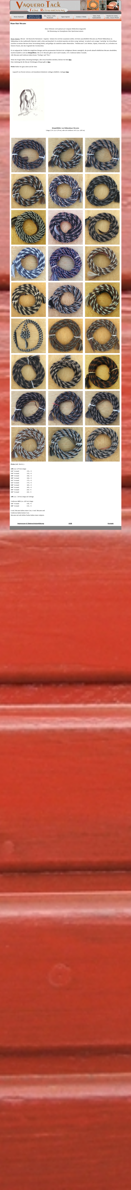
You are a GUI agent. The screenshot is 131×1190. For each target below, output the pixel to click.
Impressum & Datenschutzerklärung (31, 523)
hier (70, 60)
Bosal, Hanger (15, 39)
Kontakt (111, 523)
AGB (70, 523)
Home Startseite (19, 17)
